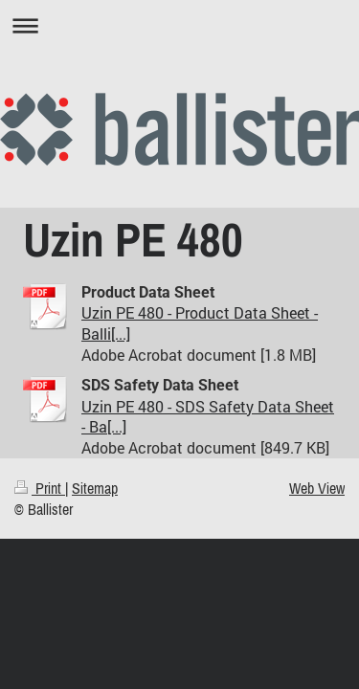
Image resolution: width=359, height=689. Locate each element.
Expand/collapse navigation (179, 25)
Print (39, 488)
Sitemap (95, 488)
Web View (317, 488)
